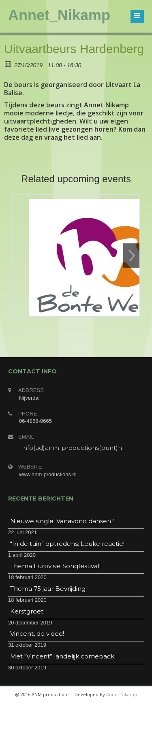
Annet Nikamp (121, 694)
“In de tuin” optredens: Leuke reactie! (67, 544)
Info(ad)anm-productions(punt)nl (72, 448)
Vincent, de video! (37, 633)
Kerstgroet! (27, 611)
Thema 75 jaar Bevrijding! (48, 588)
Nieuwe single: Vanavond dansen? (62, 521)
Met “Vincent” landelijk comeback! (63, 656)
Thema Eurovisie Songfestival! (55, 566)
